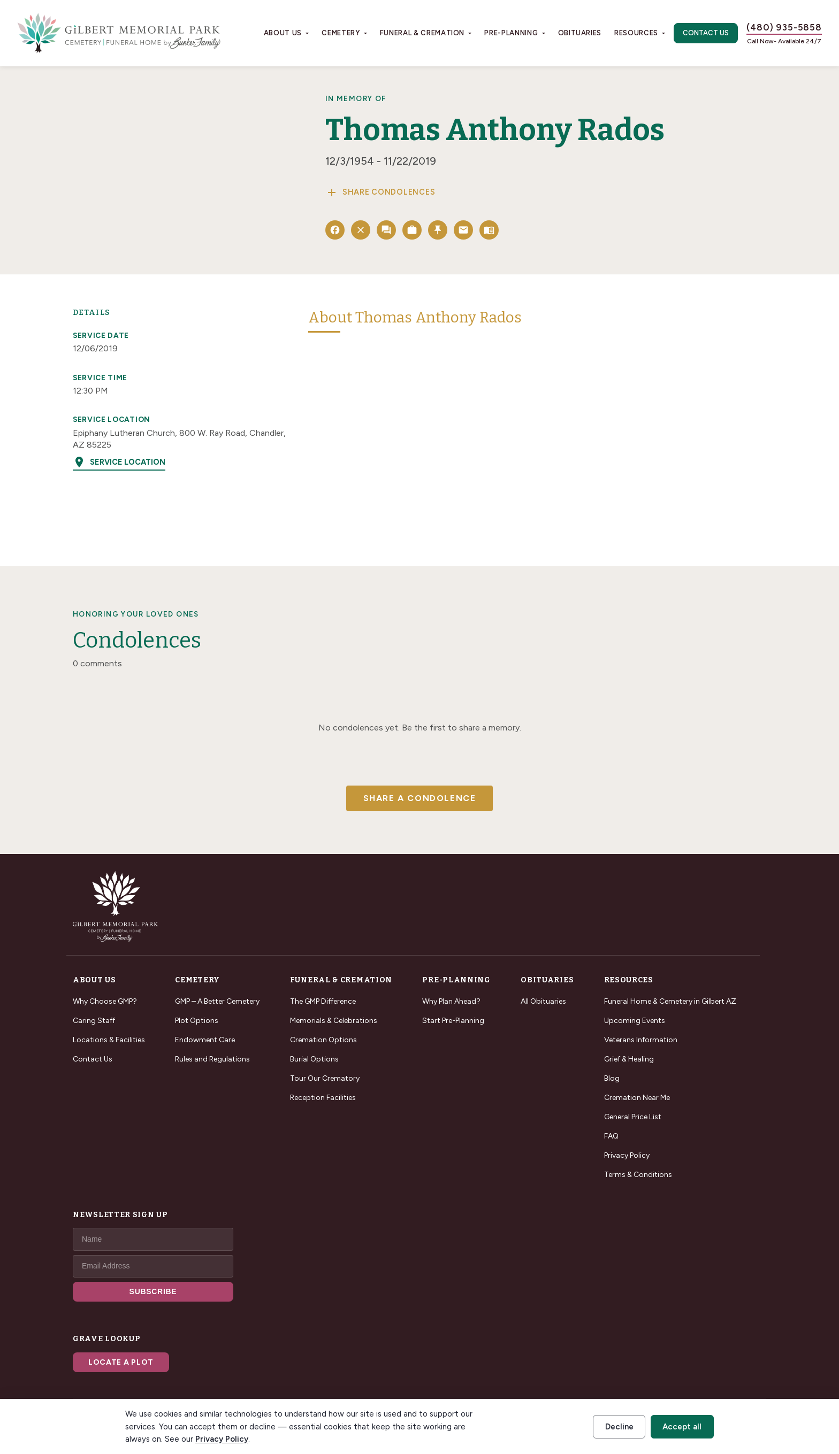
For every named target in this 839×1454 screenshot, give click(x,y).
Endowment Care (205, 1039)
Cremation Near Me (637, 1097)
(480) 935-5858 (784, 27)
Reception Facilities (323, 1097)
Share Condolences (380, 192)
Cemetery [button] (341, 33)
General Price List (632, 1116)
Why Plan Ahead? (451, 1001)
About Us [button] (283, 33)
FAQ (611, 1136)
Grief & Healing (629, 1059)
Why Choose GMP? (105, 1001)
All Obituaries (543, 1001)
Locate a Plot (121, 1362)
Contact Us (706, 33)
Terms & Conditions (638, 1174)
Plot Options (196, 1020)
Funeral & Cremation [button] (422, 33)
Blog (612, 1078)
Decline (619, 1427)
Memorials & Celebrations (333, 1020)
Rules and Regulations (212, 1059)
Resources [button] (636, 33)
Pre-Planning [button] (511, 33)
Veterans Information (640, 1039)
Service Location (119, 462)
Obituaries (580, 33)
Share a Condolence (419, 798)
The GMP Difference (323, 1001)
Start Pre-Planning (453, 1020)
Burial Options (314, 1059)
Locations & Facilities (109, 1039)
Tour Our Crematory (325, 1078)
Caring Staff (94, 1020)
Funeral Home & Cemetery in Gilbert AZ (670, 1001)
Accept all (681, 1427)
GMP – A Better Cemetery (217, 1001)
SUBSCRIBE (153, 1291)
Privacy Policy (627, 1155)
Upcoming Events (634, 1020)
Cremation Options (323, 1039)
